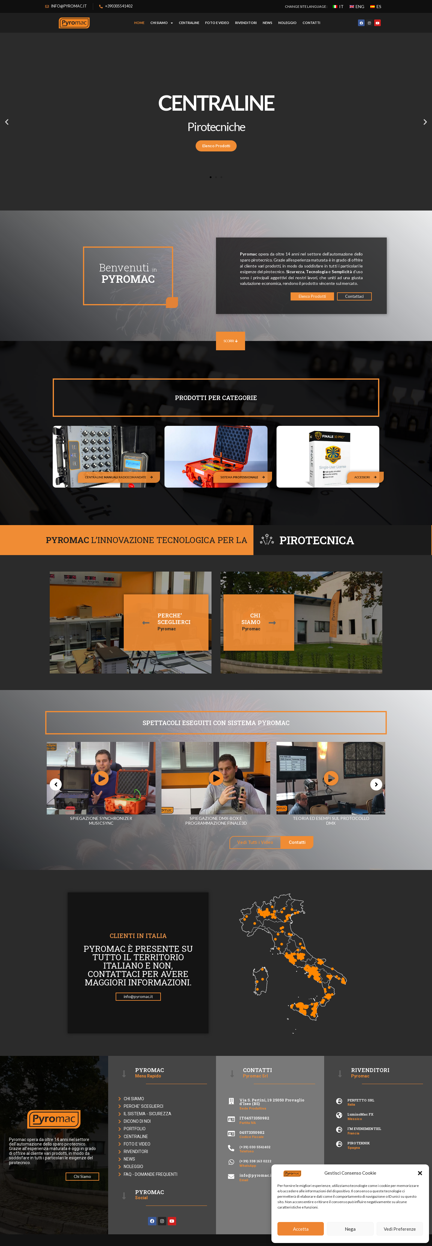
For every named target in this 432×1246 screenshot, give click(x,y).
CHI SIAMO (250, 619)
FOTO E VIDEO (217, 23)
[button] (420, 1173)
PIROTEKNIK (359, 1143)
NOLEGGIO (287, 23)
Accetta (301, 1229)
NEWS (267, 23)
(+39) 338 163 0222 (255, 1161)
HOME (139, 23)
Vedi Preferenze (400, 1229)
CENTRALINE (189, 23)
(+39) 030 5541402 (255, 1147)
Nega (350, 1229)
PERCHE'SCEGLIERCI (174, 619)
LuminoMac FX (360, 1114)
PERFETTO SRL (361, 1100)
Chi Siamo (161, 23)
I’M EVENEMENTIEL (364, 1128)
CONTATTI (311, 23)
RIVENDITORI (246, 23)
